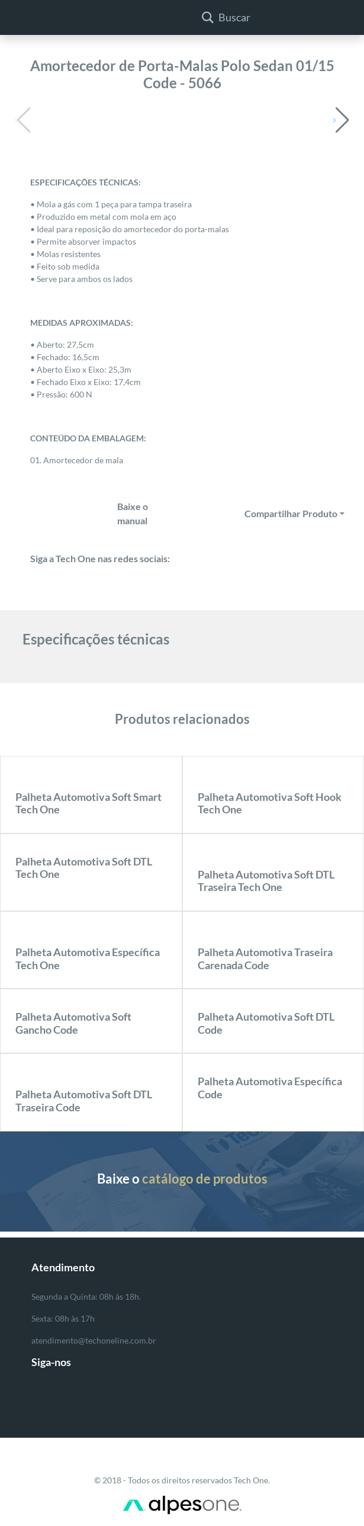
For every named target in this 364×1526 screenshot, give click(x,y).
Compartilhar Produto (290, 513)
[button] (341, 120)
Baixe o (182, 1179)
